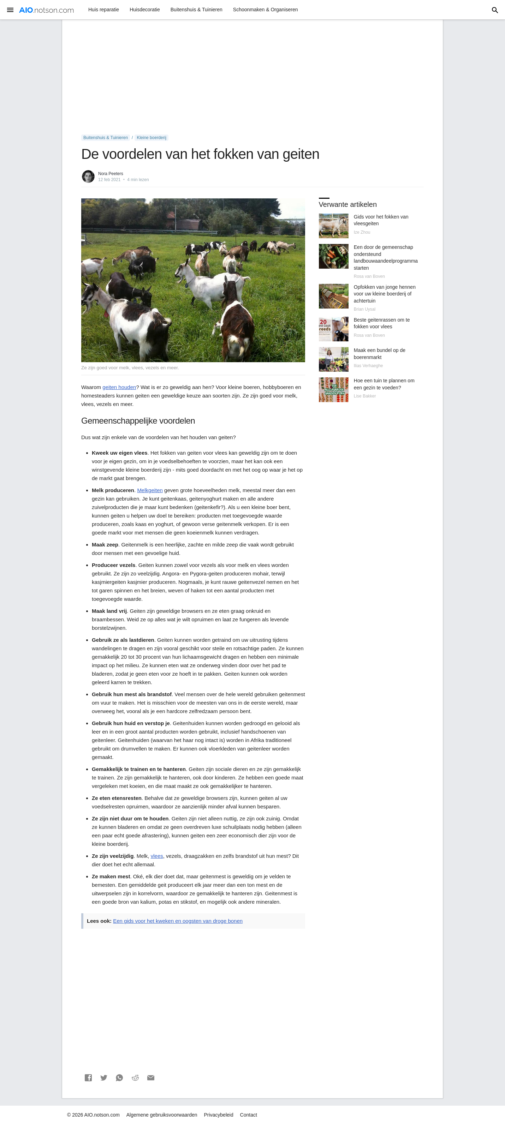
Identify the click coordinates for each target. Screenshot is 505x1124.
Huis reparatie (103, 9)
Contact (248, 1115)
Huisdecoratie (145, 9)
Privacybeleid (218, 1115)
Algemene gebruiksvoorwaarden (161, 1115)
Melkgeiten (150, 490)
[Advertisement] (252, 77)
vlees (157, 856)
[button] (88, 1078)
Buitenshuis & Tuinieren (196, 9)
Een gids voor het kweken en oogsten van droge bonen (178, 921)
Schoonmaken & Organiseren (265, 9)
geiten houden (119, 387)
